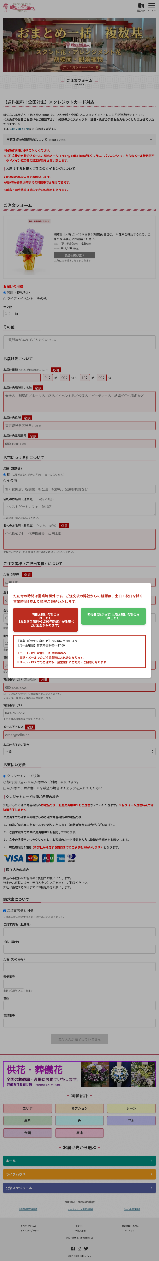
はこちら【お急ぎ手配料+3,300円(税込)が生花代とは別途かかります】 (45, 619)
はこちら (113, 616)
